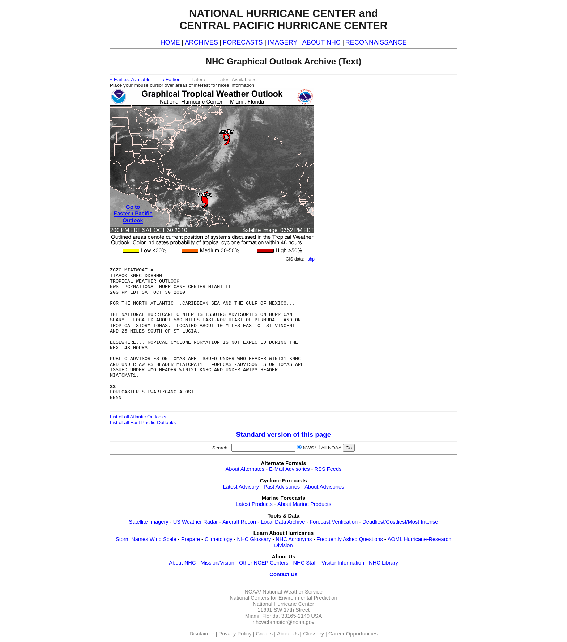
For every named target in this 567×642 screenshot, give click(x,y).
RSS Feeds (328, 469)
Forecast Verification (334, 522)
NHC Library (383, 563)
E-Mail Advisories (289, 469)
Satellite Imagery (148, 522)
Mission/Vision (217, 563)
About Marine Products (304, 504)
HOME (170, 42)
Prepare (190, 539)
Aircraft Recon (239, 522)
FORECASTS (243, 42)
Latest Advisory (241, 487)
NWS (308, 448)
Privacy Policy (234, 634)
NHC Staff (305, 563)
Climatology (219, 539)
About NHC (182, 563)
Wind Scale (163, 539)
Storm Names (132, 539)
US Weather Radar (195, 522)
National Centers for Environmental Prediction (283, 598)
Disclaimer (201, 634)
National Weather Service (293, 592)
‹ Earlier (171, 79)
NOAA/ (252, 592)
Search (221, 448)
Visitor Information (342, 563)
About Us (288, 634)
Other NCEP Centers (264, 563)
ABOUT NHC (321, 42)
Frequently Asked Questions (349, 539)
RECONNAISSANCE (376, 42)
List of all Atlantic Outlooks (138, 416)
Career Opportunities (353, 634)
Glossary (313, 634)
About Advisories (324, 487)
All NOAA (331, 448)
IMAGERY (283, 42)
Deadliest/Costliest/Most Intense (400, 522)
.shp (310, 259)
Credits (264, 634)
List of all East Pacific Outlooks (143, 422)
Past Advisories (282, 487)
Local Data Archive (283, 522)
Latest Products (254, 504)
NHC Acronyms (294, 539)
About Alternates (245, 469)
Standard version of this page (283, 434)
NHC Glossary (254, 539)
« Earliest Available (130, 79)
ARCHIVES (201, 42)
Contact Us (283, 574)
